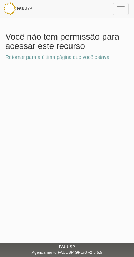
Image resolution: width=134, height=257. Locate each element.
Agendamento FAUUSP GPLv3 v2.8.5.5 (67, 252)
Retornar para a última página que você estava (57, 57)
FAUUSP (67, 247)
